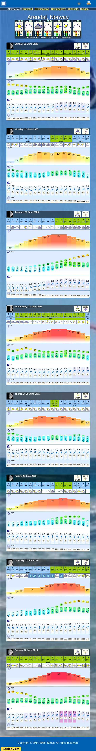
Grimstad (27, 9)
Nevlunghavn (58, 9)
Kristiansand (42, 9)
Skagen (84, 9)
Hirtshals (73, 9)
